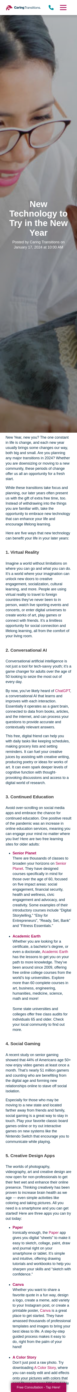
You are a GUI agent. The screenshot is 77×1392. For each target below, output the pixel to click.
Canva (45, 1310)
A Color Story (45, 1368)
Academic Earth (55, 952)
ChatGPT (62, 691)
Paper (54, 1233)
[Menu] (63, 7)
